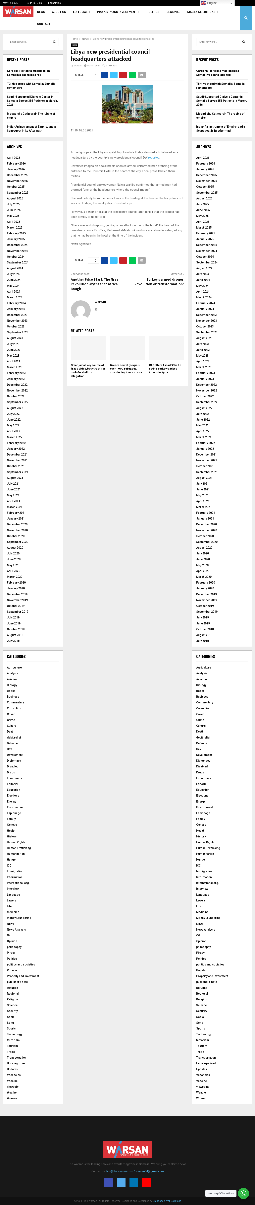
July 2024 (13, 274)
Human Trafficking (19, 848)
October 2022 (16, 396)
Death (10, 731)
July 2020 (13, 553)
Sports (11, 1028)
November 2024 (17, 250)
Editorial (80, 12)
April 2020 (13, 571)
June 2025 (14, 210)
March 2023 (14, 367)
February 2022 (16, 443)
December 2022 (17, 384)
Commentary (15, 702)
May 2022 (13, 425)
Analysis (12, 673)
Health (11, 830)
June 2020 (14, 559)
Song (10, 1022)
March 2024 (14, 297)
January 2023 (16, 379)
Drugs (11, 772)
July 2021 (13, 483)
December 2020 (17, 524)
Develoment (15, 754)
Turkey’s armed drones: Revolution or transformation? (159, 282)
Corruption (14, 708)
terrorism (13, 1040)
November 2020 (17, 530)
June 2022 (14, 419)
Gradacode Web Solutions (167, 1201)
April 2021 (13, 501)
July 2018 (13, 640)
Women (12, 1098)
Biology (12, 685)
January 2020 (16, 588)
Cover (11, 714)
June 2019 (14, 623)
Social (11, 1017)
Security (12, 1011)
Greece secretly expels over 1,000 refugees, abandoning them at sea (126, 369)
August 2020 (15, 547)
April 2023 (13, 361)
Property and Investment (117, 12)
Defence (12, 743)
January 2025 (16, 239)
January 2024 (16, 309)
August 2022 (15, 408)
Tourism (12, 1045)
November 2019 (17, 600)
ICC (9, 865)
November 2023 (17, 320)
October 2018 (16, 629)
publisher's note (17, 981)
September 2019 (17, 611)
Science (12, 1005)
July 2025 (13, 204)
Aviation (12, 679)
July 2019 (13, 617)
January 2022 (16, 448)
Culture (11, 725)
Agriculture (14, 667)
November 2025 (17, 180)
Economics (54, 3)
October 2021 (16, 466)
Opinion (12, 941)
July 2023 (13, 344)
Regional (173, 12)
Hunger (12, 859)
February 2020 (16, 582)
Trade (11, 1051)
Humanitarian (16, 853)
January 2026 (16, 169)
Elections (13, 795)
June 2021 (14, 489)
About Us (59, 12)
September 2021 (17, 472)
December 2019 (17, 594)
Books (11, 690)
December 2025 (17, 175)
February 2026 (16, 163)
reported (153, 157)
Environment (15, 807)
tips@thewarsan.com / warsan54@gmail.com (135, 1171)
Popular (12, 970)
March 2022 (14, 437)
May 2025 (13, 215)
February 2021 (16, 512)
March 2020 (14, 576)
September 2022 (17, 402)
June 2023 (14, 349)
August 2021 (15, 477)
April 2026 (13, 157)
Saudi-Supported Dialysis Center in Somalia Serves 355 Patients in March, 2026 (32, 100)
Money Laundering (19, 917)
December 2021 (17, 454)
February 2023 (16, 373)
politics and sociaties (21, 964)
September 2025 (17, 192)
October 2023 (16, 326)
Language (13, 894)
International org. (18, 883)
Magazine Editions (201, 12)
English (209, 3)
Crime (11, 720)
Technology (14, 1034)
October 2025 (16, 186)
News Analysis (16, 929)
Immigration (15, 871)
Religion (12, 999)
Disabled (13, 766)
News (41, 12)
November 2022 (17, 390)
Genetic (12, 824)
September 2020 (17, 541)
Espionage (14, 813)
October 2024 (16, 256)
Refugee (12, 987)
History (12, 836)
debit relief (14, 737)
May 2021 (13, 495)
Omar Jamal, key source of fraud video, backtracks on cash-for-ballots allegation (88, 370)
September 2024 (17, 262)
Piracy (11, 952)
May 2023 (13, 355)
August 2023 (15, 338)
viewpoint (13, 1086)
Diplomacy (14, 760)
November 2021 (17, 460)
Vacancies (14, 1075)
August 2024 (15, 268)
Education (13, 789)
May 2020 (13, 565)
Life (9, 906)
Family (11, 818)
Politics (152, 12)
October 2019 (16, 605)
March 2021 (14, 507)
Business (13, 696)
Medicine (13, 912)
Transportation (16, 1057)
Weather (12, 1092)
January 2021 (16, 518)
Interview (13, 888)
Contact (44, 24)
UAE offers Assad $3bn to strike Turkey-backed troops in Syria (165, 369)
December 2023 (17, 315)
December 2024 (17, 245)
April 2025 (13, 221)
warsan (78, 65)
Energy (11, 801)
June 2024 (14, 279)
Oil (9, 935)
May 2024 (13, 285)
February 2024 (16, 303)
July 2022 (13, 413)
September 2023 (17, 332)
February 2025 (16, 233)
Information (15, 877)
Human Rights (16, 842)
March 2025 (14, 227)
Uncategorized (16, 1063)
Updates (12, 1069)
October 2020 (16, 536)
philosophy (14, 947)
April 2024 (13, 291)
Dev (9, 749)
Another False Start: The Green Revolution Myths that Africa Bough (96, 284)
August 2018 (15, 635)
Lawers (11, 900)
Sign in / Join (33, 3)
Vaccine (12, 1081)
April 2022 (13, 431)
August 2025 (15, 198)
